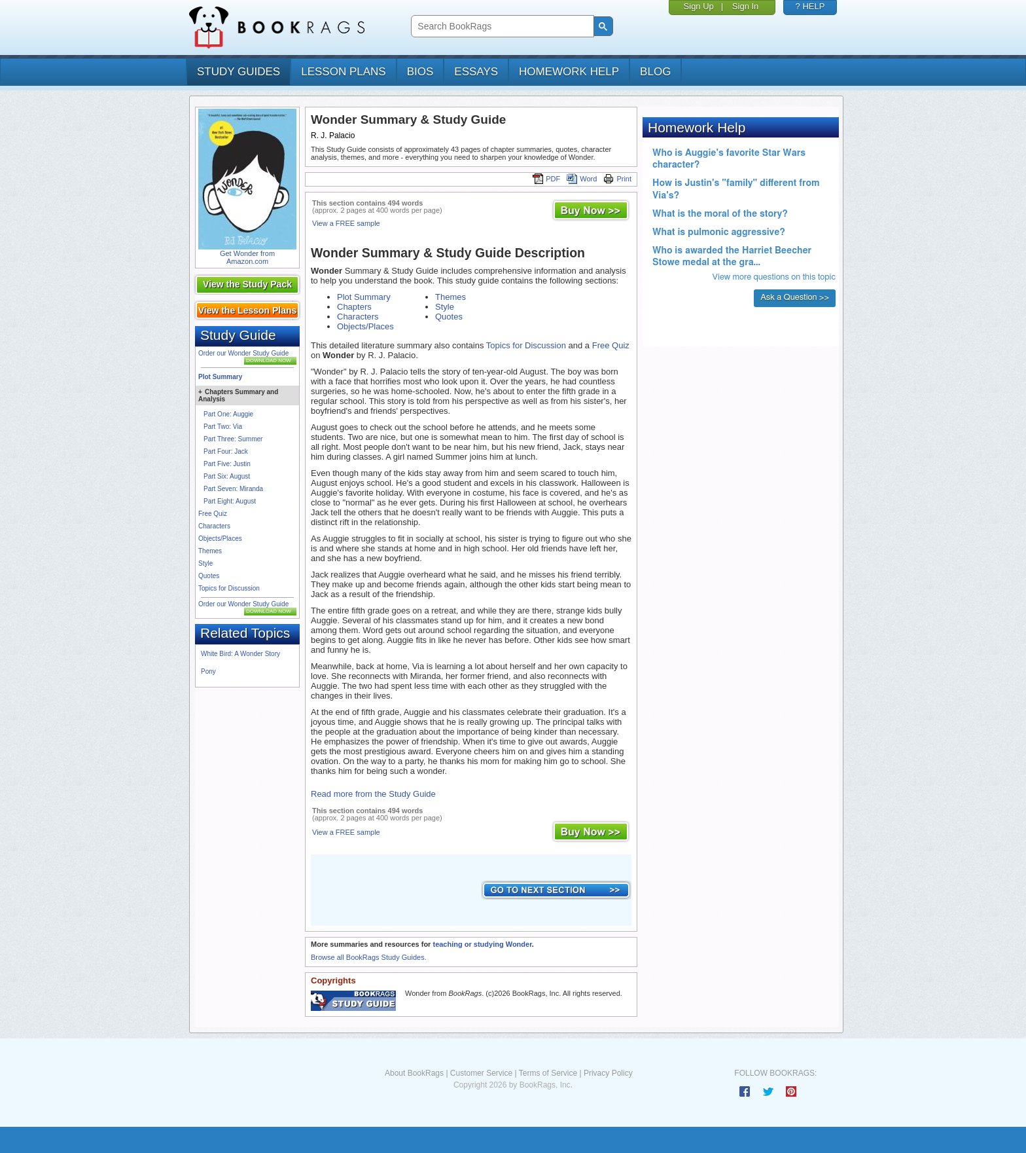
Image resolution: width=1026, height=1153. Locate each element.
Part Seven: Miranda (233, 488)
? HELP (810, 6)
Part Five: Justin (227, 463)
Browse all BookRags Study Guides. (369, 957)
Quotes (208, 575)
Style (205, 563)
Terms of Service (548, 1073)
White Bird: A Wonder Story (240, 653)
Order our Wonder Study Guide (243, 353)
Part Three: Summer (232, 439)
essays (476, 71)
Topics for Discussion (229, 588)
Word (582, 179)
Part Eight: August (229, 501)
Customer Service (481, 1073)
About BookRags (414, 1073)
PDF (546, 179)
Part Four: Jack (225, 451)
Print (617, 179)
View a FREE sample (346, 223)
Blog (655, 71)
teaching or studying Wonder (482, 944)
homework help (569, 71)
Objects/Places (220, 538)
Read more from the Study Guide (373, 794)
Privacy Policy (608, 1073)
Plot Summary (220, 376)
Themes (210, 551)
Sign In (745, 6)
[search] (500, 26)
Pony (208, 671)
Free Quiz (212, 513)
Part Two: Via (222, 426)
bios (420, 71)
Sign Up (699, 6)
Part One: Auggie (228, 414)
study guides (238, 71)
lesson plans (343, 71)
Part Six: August (226, 476)
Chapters (354, 307)
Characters (214, 526)
